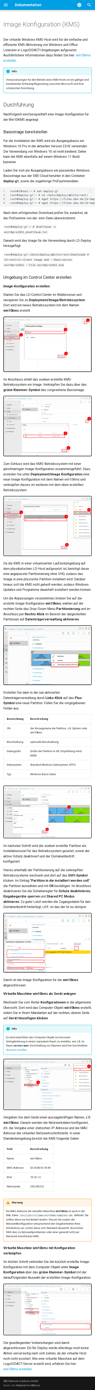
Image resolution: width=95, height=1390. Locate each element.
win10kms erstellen (17, 1369)
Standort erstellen (16, 1049)
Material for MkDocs (28, 1385)
